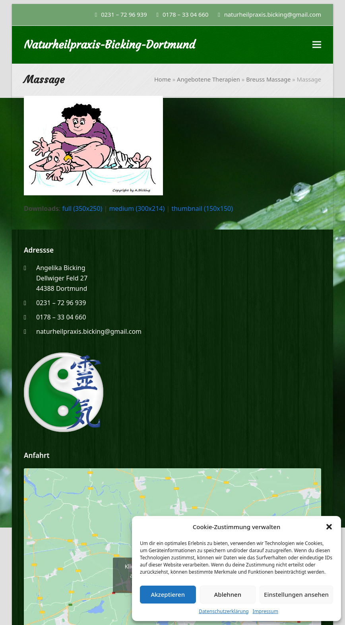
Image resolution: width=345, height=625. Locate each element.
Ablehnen (228, 594)
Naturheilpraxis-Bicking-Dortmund (109, 45)
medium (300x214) (137, 208)
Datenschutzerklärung (223, 611)
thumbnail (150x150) (202, 208)
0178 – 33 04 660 (186, 14)
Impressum (265, 611)
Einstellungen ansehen (296, 594)
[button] (329, 527)
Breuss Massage (268, 79)
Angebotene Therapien (208, 79)
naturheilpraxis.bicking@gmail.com (88, 331)
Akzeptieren (168, 594)
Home (162, 79)
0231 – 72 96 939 (124, 14)
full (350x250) (82, 208)
